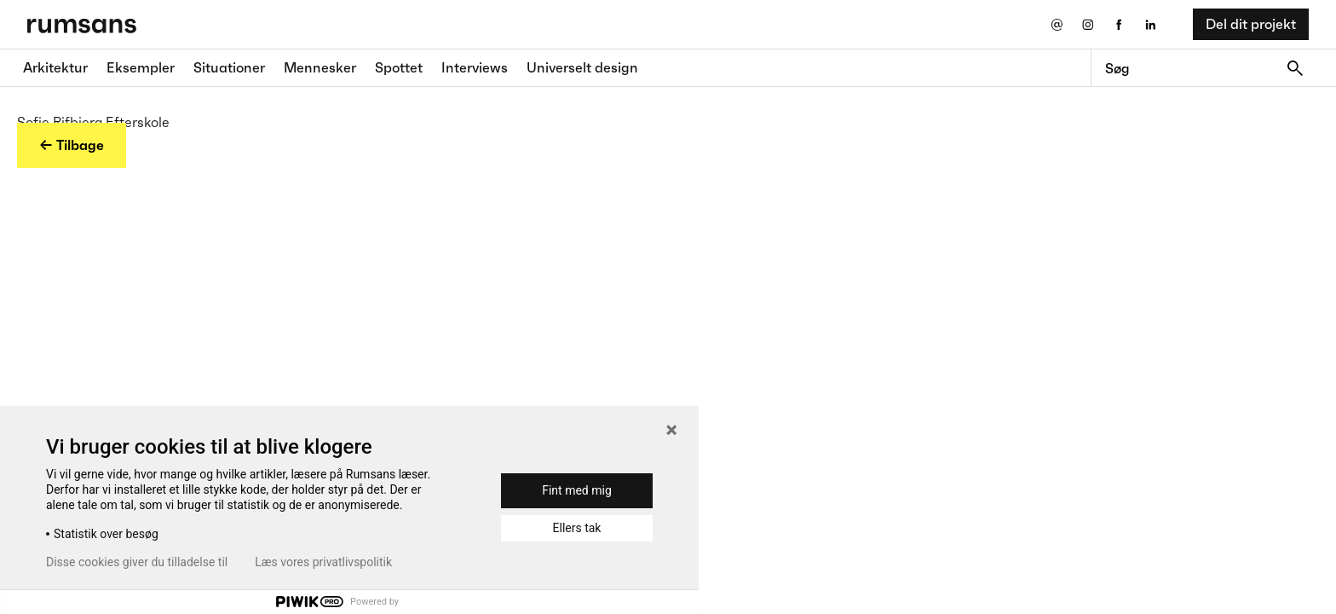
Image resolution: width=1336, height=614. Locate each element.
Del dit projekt (1251, 23)
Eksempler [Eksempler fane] (141, 67)
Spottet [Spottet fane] (399, 67)
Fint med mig (577, 490)
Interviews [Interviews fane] (474, 67)
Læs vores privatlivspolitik (323, 562)
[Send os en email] (1056, 24)
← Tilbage (71, 145)
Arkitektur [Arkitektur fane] (55, 67)
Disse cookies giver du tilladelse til (136, 562)
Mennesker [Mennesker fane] (320, 67)
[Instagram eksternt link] (1088, 24)
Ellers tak (577, 528)
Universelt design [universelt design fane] (582, 67)
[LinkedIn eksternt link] (1151, 24)
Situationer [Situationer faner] (229, 67)
